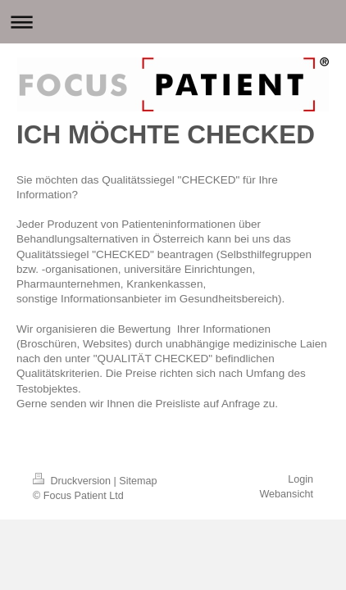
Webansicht (286, 494)
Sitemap (138, 481)
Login (300, 479)
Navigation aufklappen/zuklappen (173, 21)
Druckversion (73, 481)
